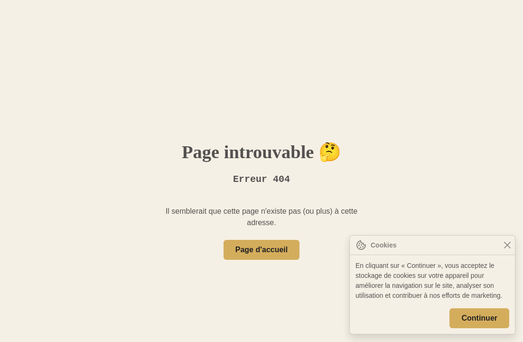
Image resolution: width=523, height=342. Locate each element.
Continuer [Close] (480, 318)
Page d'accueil (261, 250)
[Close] (507, 245)
